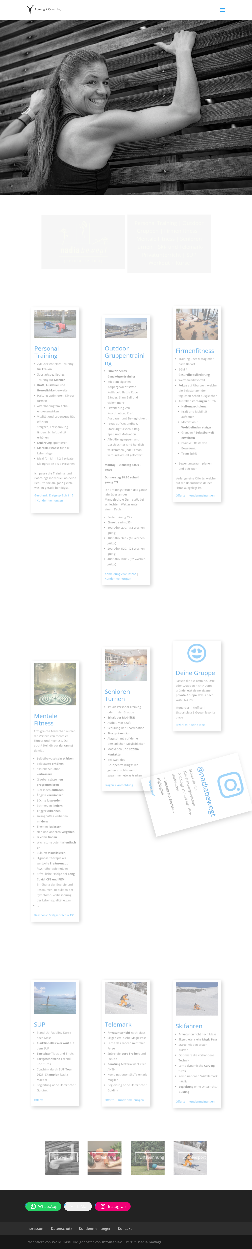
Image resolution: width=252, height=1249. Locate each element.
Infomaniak (112, 1242)
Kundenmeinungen (95, 1228)
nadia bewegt (149, 1242)
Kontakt (125, 1228)
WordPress (61, 1242)
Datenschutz (61, 1228)
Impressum (34, 1228)
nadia (127, 199)
